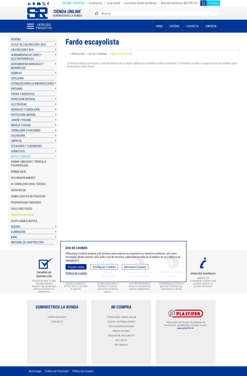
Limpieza (16, 140)
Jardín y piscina (21, 120)
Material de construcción (27, 242)
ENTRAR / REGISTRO (73, 2)
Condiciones (95, 2)
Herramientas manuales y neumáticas (27, 66)
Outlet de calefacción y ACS (28, 44)
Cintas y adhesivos (23, 93)
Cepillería (17, 78)
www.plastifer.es (185, 328)
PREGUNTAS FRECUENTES (121, 335)
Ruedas (15, 226)
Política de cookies (76, 273)
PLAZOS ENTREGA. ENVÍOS (121, 321)
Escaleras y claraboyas (26, 146)
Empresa (211, 26)
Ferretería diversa (23, 99)
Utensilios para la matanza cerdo (32, 83)
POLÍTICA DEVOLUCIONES (121, 326)
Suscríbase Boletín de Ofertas (140, 2)
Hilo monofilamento (23, 177)
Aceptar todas (76, 267)
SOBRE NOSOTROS (56, 317)
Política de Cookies (83, 371)
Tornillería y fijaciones (26, 130)
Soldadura (18, 135)
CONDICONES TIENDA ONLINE (121, 317)
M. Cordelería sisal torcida (28, 184)
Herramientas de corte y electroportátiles (26, 56)
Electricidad (19, 104)
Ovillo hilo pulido (21, 208)
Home (159, 26)
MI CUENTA (121, 340)
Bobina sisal (18, 171)
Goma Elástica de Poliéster (28, 196)
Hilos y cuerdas (21, 156)
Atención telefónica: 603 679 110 (179, 2)
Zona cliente (113, 2)
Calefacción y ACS (22, 49)
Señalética (18, 151)
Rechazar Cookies (135, 267)
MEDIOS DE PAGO (121, 331)
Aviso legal (35, 371)
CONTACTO (57, 321)
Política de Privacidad (57, 371)
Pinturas (16, 88)
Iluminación (18, 231)
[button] (39, 26)
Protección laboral (23, 114)
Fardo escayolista (22, 214)
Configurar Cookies (104, 267)
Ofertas (174, 26)
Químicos (16, 73)
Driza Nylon (18, 190)
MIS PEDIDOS (121, 344)
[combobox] (159, 13)
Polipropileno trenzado (26, 202)
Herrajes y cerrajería (25, 109)
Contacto (192, 26)
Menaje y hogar (21, 125)
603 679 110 (203, 278)
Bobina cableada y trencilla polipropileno (28, 163)
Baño (14, 237)
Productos (78, 53)
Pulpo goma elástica (24, 221)
